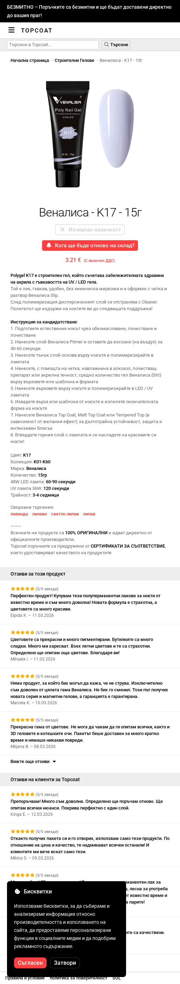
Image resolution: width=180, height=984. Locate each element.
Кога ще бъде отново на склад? (90, 245)
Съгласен (30, 963)
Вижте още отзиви (34, 761)
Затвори (65, 963)
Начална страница (30, 60)
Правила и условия (24, 978)
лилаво (39, 513)
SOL (116, 978)
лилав (89, 513)
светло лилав (65, 513)
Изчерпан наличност (90, 230)
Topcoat (37, 30)
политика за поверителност (78, 978)
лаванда (19, 513)
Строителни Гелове (74, 60)
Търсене (116, 44)
